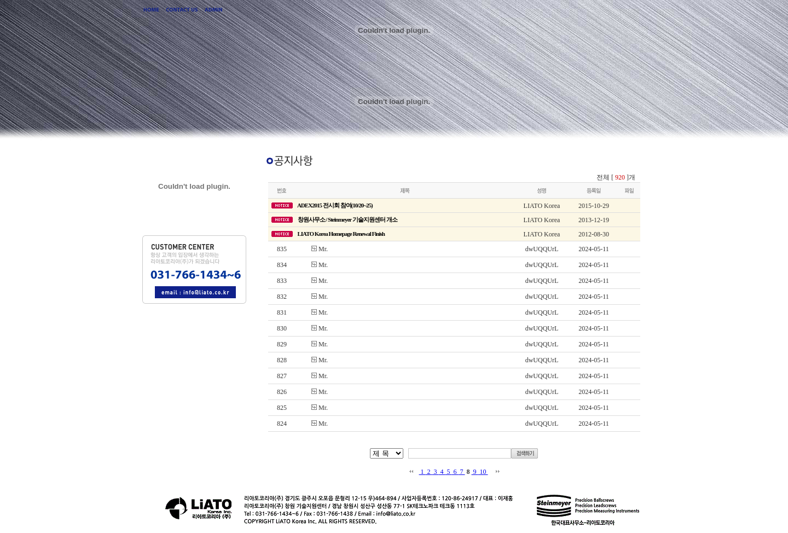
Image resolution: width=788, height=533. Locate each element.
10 (483, 472)
